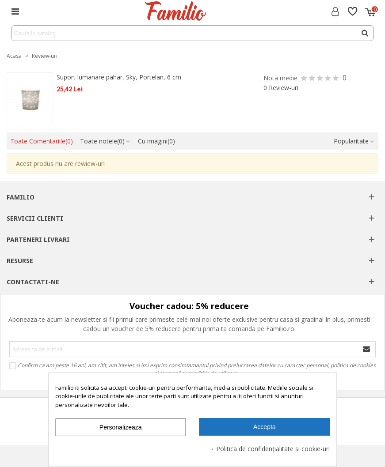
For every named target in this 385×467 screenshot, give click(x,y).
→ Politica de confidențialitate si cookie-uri (269, 448)
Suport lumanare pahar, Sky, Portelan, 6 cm (119, 77)
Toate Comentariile (41, 141)
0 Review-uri (280, 87)
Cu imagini (156, 141)
